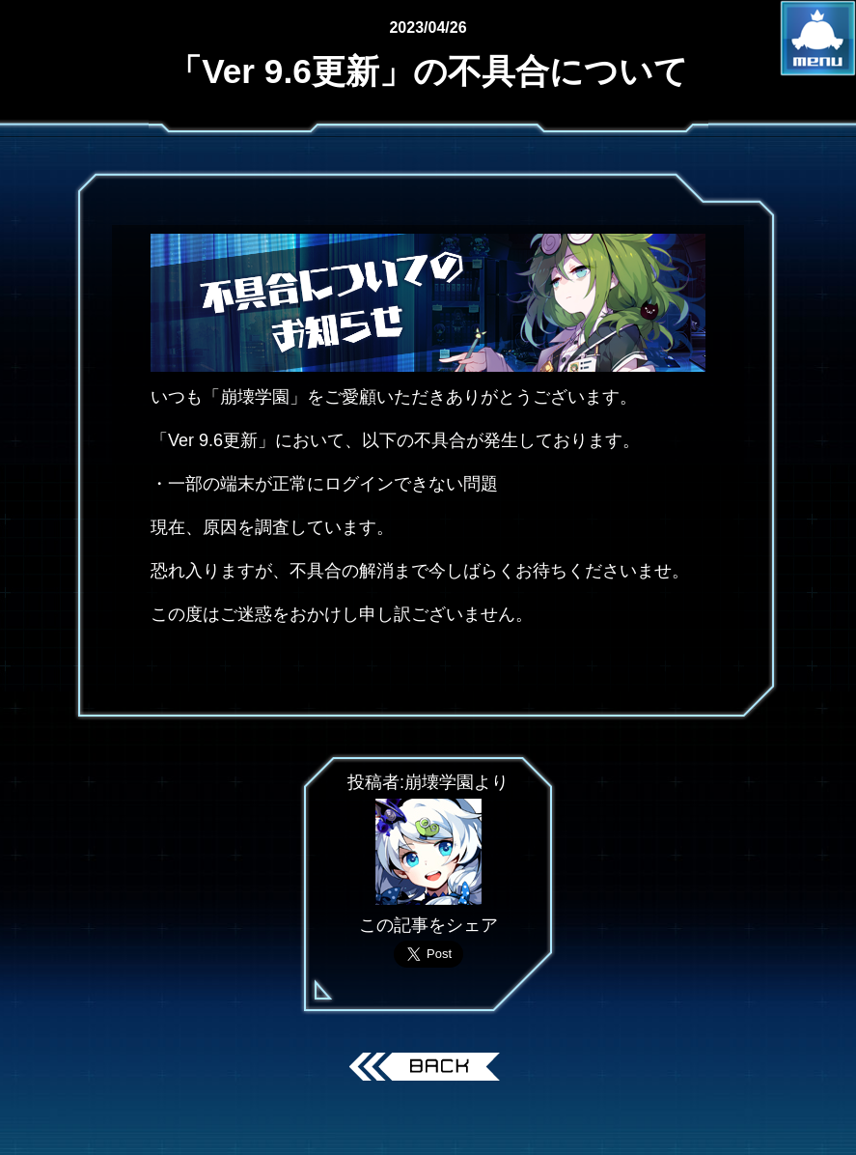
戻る (428, 1069)
